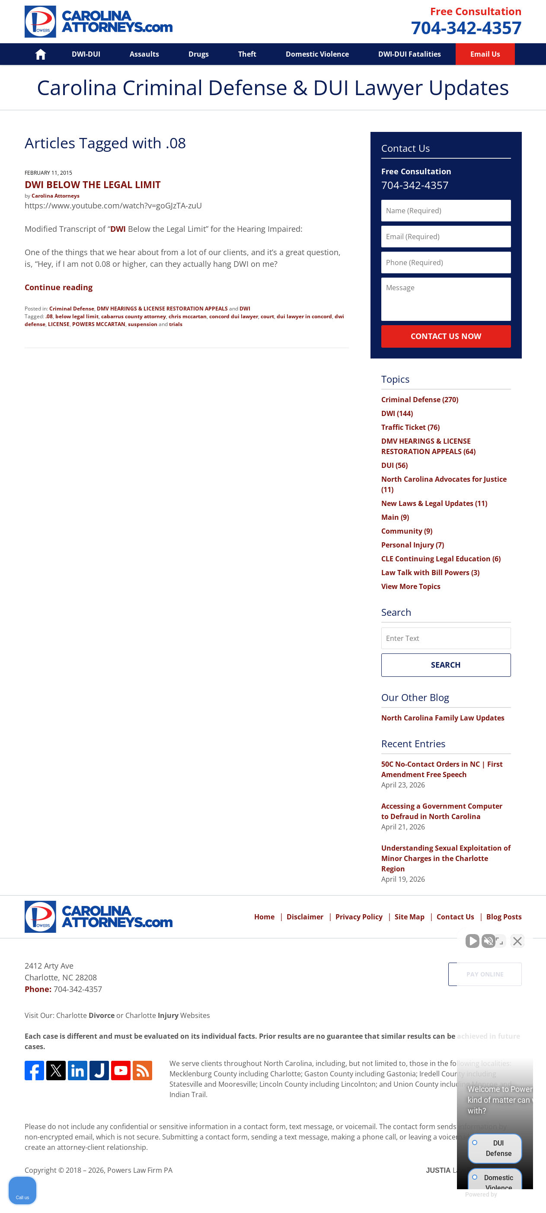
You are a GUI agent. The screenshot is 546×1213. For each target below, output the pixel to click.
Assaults (144, 54)
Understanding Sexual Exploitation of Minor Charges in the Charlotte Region (446, 858)
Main (395, 517)
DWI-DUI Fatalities (409, 54)
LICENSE (59, 324)
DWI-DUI (86, 54)
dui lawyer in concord (304, 316)
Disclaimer (305, 917)
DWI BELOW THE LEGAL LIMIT (93, 184)
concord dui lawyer (233, 316)
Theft (247, 54)
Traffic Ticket (410, 427)
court (267, 316)
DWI (118, 229)
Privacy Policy (359, 917)
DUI (394, 465)
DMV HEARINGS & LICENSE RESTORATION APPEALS (162, 308)
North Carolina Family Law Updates (442, 718)
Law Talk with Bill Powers (430, 572)
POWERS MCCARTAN (98, 324)
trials (175, 324)
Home (35, 54)
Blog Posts (504, 917)
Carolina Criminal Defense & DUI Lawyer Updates (98, 22)
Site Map (410, 917)
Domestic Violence (317, 54)
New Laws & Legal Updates (434, 503)
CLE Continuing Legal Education (441, 558)
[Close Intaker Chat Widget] (517, 937)
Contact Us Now (446, 336)
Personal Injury (412, 545)
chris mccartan (188, 316)
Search (446, 664)
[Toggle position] (499, 937)
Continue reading (59, 287)
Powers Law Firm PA (139, 1170)
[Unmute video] (393, 937)
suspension (142, 324)
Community (406, 531)
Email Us (485, 54)
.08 (49, 316)
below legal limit (77, 316)
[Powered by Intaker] (472, 1194)
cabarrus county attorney (133, 316)
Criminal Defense (71, 308)
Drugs (198, 54)
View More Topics (411, 586)
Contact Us (455, 917)
